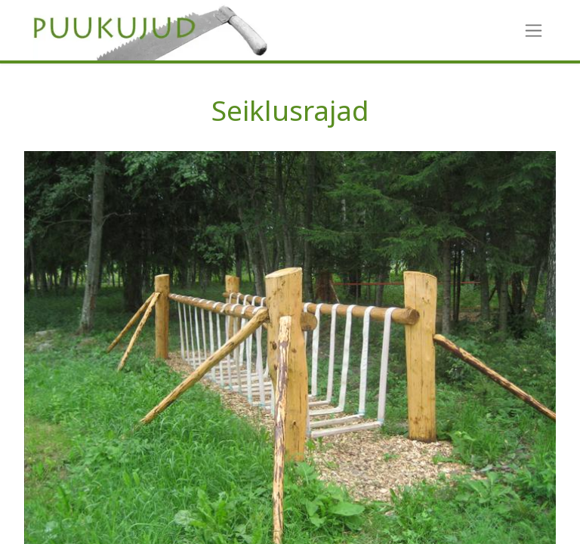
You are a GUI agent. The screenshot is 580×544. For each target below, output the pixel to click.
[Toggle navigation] (534, 30)
